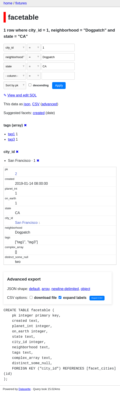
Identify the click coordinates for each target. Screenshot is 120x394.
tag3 (11, 139)
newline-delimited (65, 289)
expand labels (72, 298)
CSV (36, 104)
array (46, 289)
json (27, 104)
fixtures (21, 3)
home (8, 3)
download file (43, 298)
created (39, 113)
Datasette (25, 389)
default (34, 289)
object (85, 289)
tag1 (11, 134)
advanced (49, 104)
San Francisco (26, 222)
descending (39, 85)
